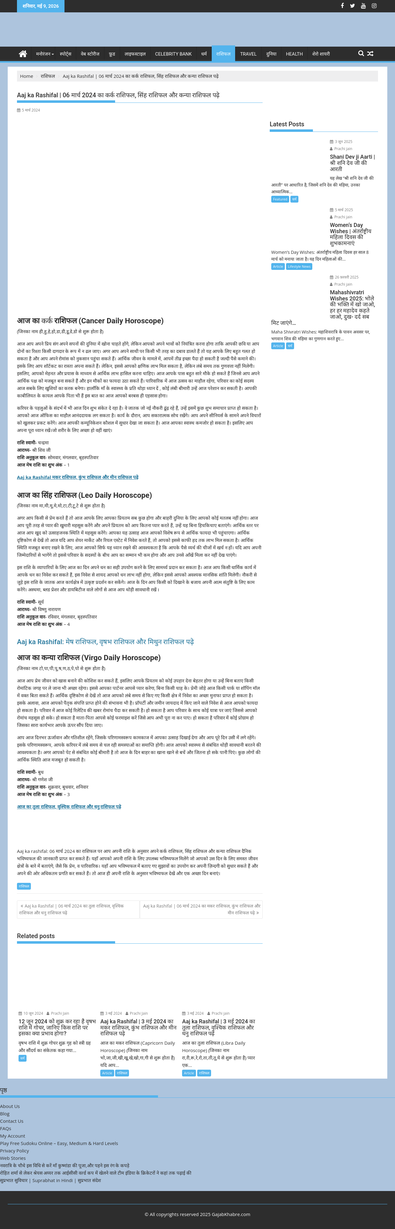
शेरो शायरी (321, 54)
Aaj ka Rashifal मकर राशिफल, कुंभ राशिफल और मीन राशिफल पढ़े (77, 477)
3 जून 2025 (332, 141)
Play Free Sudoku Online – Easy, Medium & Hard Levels (59, 1143)
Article (107, 1072)
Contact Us (11, 1121)
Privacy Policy (14, 1150)
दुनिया (271, 54)
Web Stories (13, 1158)
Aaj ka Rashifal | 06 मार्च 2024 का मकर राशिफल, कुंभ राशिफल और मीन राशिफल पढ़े (201, 909)
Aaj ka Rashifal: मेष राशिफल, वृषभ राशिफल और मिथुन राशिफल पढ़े (105, 641)
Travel (248, 54)
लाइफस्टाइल (135, 54)
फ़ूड (112, 54)
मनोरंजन (43, 54)
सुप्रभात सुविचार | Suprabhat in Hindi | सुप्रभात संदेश (50, 1180)
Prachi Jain (58, 1013)
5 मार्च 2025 (332, 196)
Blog (5, 1113)
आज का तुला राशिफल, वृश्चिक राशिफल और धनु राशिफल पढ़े (69, 806)
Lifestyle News (299, 246)
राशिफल (223, 54)
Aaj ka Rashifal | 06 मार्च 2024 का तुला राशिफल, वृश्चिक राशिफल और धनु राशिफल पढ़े (71, 909)
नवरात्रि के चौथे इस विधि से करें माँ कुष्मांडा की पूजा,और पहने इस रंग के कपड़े (64, 1165)
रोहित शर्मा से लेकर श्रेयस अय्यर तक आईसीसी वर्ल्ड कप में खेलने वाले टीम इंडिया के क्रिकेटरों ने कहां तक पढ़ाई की (95, 1172)
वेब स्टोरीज (90, 54)
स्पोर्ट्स (65, 54)
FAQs (5, 1128)
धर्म (204, 54)
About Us (10, 1106)
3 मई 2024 (111, 1013)
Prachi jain (218, 1013)
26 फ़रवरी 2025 (335, 257)
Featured (280, 185)
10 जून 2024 (31, 1013)
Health (294, 54)
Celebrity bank (173, 54)
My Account (12, 1135)
